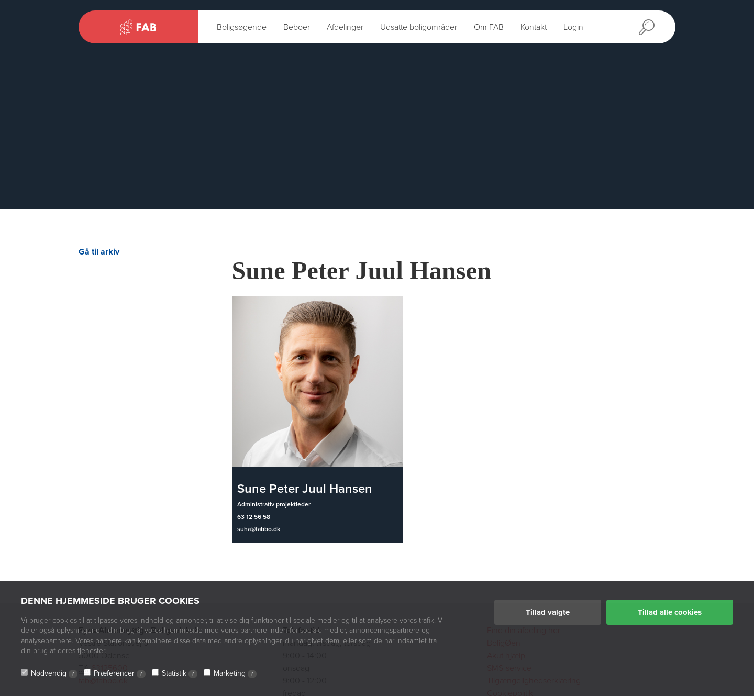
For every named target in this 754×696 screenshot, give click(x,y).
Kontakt (533, 27)
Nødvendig (54, 673)
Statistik (179, 673)
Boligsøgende (242, 27)
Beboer (296, 27)
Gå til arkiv (99, 252)
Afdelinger (345, 27)
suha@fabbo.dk (258, 529)
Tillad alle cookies (670, 612)
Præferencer (120, 673)
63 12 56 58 (253, 517)
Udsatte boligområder (418, 27)
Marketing (235, 673)
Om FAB (489, 27)
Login (573, 27)
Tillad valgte (548, 612)
